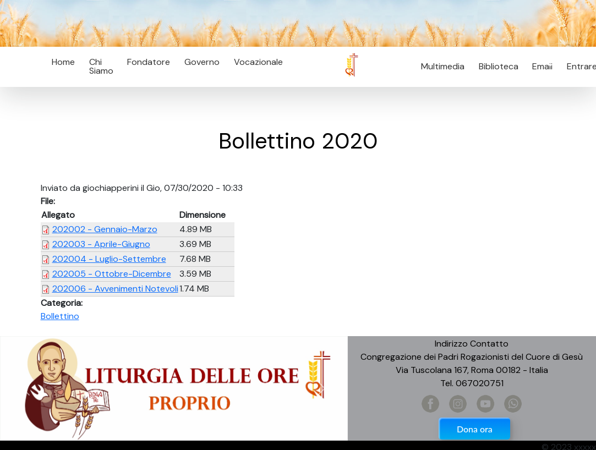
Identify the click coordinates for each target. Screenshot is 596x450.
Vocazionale (258, 62)
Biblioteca (498, 66)
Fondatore (148, 62)
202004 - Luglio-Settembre (109, 259)
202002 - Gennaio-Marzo (104, 229)
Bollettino (60, 316)
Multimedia (442, 66)
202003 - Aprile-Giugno (101, 244)
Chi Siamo (101, 66)
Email (540, 66)
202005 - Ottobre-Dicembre (111, 273)
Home (63, 62)
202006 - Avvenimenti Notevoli (115, 288)
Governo (202, 62)
